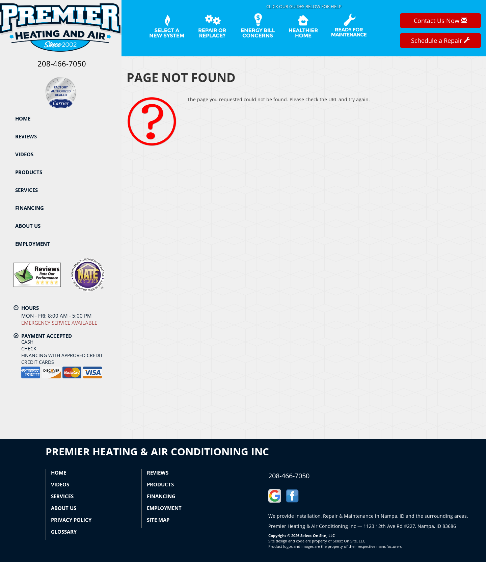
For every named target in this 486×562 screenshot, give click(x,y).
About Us (27, 225)
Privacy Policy (71, 519)
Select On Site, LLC (317, 535)
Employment (32, 243)
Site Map (158, 519)
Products (28, 172)
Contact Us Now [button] (440, 21)
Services (26, 190)
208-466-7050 (288, 475)
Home (22, 118)
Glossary (64, 531)
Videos (24, 154)
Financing (29, 208)
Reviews (26, 136)
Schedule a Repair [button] (440, 40)
